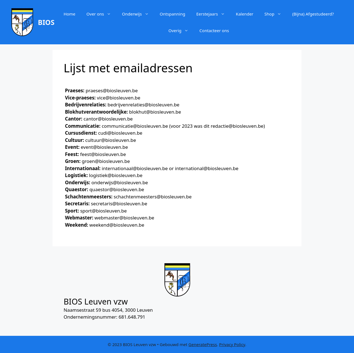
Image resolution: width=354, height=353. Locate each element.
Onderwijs (138, 14)
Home (70, 14)
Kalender (244, 14)
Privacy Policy (232, 344)
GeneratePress (202, 344)
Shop (275, 14)
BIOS (46, 22)
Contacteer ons (214, 30)
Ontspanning (172, 14)
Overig (181, 30)
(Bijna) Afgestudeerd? (313, 14)
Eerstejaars (213, 14)
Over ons (101, 14)
